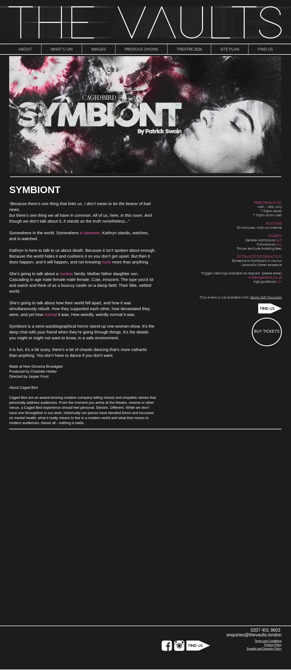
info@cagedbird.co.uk (265, 277)
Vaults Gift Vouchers (266, 297)
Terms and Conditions (268, 640)
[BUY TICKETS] (267, 332)
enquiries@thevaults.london (254, 634)
